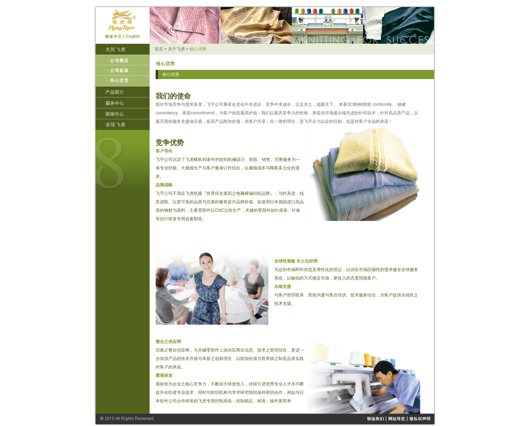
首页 (159, 49)
